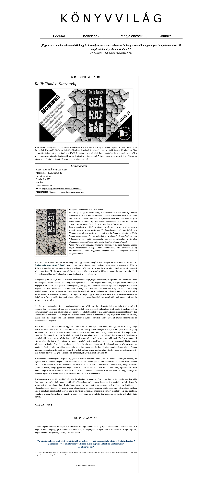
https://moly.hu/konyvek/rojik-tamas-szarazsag (62, 189)
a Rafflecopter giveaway (85, 465)
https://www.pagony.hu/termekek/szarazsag (67, 192)
